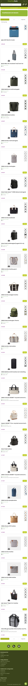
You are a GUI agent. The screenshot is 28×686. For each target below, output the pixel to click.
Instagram (3, 679)
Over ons (2, 656)
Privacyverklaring (3, 662)
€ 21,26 (3, 403)
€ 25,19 (3, 223)
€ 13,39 (3, 583)
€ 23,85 (3, 249)
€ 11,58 (2, 635)
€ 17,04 (3, 506)
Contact (2, 653)
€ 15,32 (3, 557)
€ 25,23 (3, 198)
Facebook (3, 680)
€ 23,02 (3, 301)
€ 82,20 (3, 44)
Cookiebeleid (3, 664)
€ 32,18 (3, 95)
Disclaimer (2, 665)
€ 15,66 (3, 532)
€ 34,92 (3, 69)
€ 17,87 (3, 455)
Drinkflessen (2, 670)
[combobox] (10, 5)
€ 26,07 (3, 146)
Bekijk (25, 44)
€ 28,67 (3, 121)
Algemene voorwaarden (5, 661)
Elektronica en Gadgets (5, 673)
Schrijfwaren (2, 671)
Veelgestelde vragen (4, 655)
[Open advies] (25, 683)
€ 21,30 (3, 352)
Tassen (1, 674)
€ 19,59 (3, 429)
